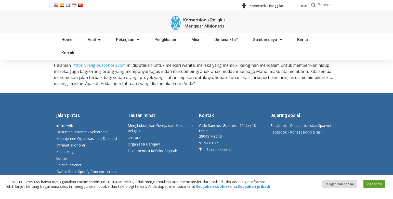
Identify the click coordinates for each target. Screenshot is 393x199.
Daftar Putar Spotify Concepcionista (86, 171)
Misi (195, 39)
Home (66, 39)
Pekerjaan (127, 39)
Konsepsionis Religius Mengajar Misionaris (204, 23)
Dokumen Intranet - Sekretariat (82, 131)
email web (64, 125)
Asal (94, 39)
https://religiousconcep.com (99, 65)
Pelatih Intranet (69, 165)
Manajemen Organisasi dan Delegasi (86, 138)
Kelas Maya (65, 151)
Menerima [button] (374, 184)
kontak (62, 158)
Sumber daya (267, 39)
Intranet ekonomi (70, 145)
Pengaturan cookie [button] (339, 184)
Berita (302, 39)
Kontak (67, 52)
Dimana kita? (226, 39)
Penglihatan (165, 39)
